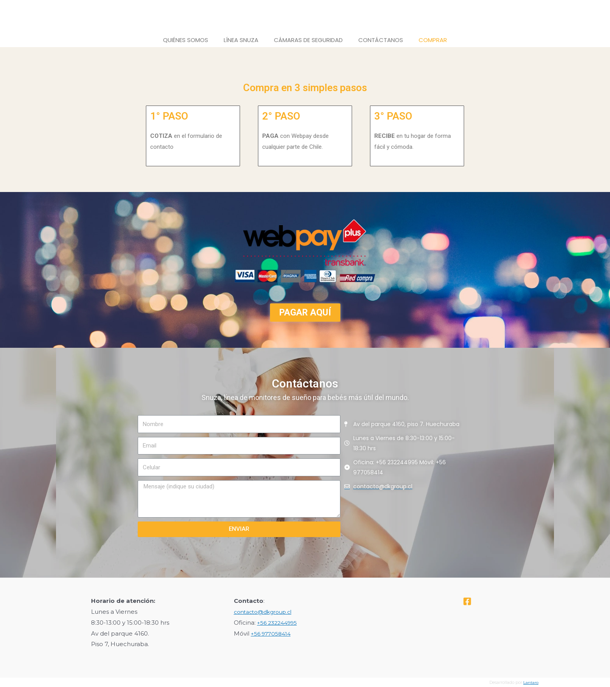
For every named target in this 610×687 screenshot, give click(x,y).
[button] (305, 312)
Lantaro (530, 682)
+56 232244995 (279, 622)
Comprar (433, 40)
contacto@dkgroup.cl (266, 611)
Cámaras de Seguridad (308, 40)
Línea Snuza (241, 40)
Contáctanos (380, 40)
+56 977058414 (273, 633)
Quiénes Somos (185, 40)
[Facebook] (467, 601)
